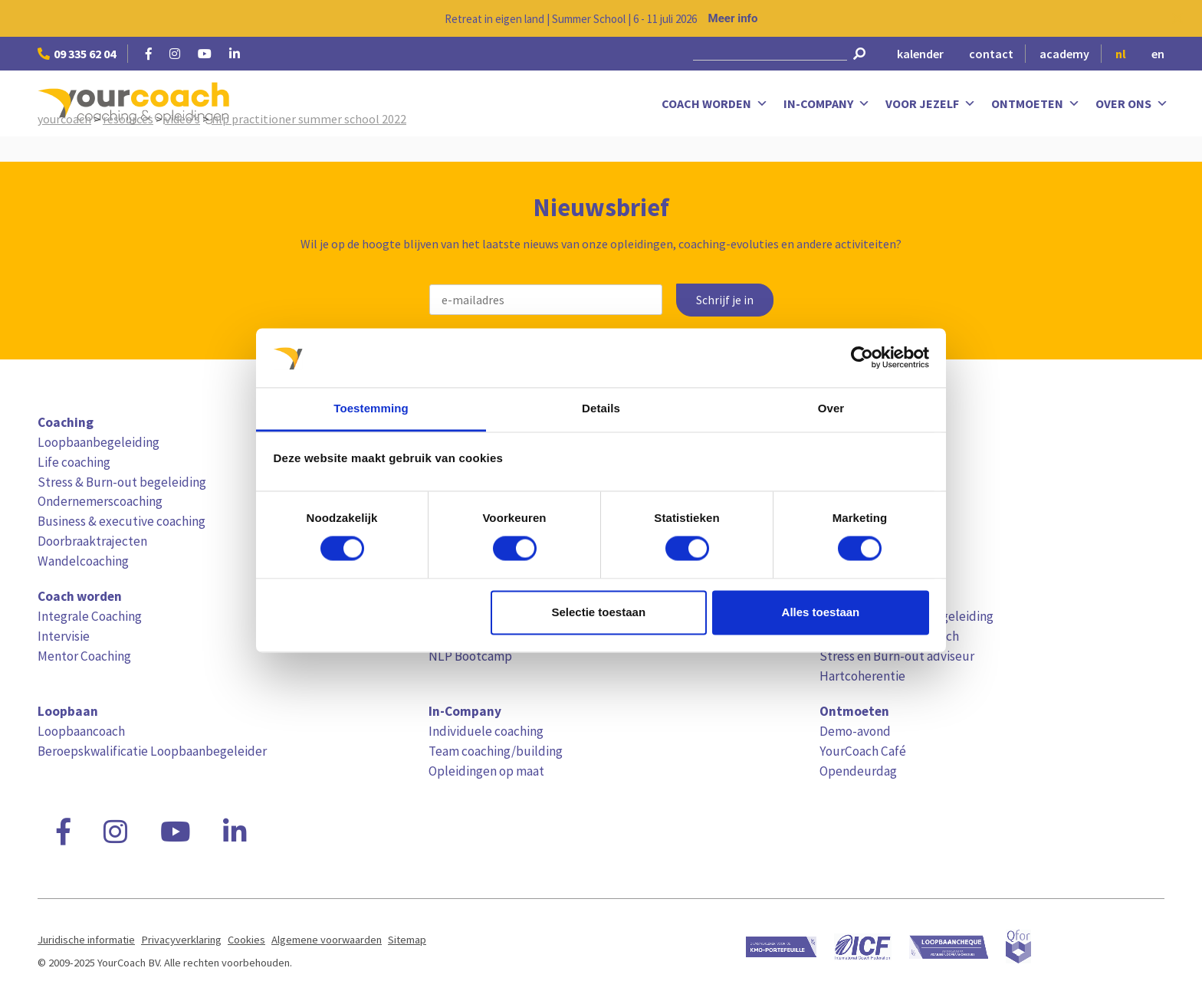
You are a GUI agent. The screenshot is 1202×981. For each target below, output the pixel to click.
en (1157, 53)
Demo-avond (855, 731)
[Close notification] (1177, 18)
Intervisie (64, 636)
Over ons (1131, 104)
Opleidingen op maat (486, 771)
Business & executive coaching (121, 521)
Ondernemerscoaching (100, 501)
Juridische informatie (86, 940)
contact (991, 53)
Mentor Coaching (84, 656)
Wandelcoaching (83, 561)
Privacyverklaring (181, 940)
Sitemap (407, 940)
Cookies (246, 940)
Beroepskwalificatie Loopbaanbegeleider (152, 751)
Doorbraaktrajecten (92, 541)
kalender (920, 53)
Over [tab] (831, 408)
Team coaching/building (496, 751)
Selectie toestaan (599, 611)
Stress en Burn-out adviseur (896, 656)
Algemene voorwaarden (326, 940)
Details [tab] (601, 408)
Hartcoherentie (862, 676)
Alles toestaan (821, 611)
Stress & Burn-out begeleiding (122, 482)
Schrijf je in (725, 300)
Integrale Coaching (90, 616)
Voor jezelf (930, 104)
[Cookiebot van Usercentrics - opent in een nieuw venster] (862, 357)
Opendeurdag (858, 771)
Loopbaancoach (81, 731)
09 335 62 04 (77, 53)
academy (1064, 53)
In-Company (826, 104)
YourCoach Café (862, 751)
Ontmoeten (1035, 104)
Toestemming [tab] (371, 408)
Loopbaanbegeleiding (98, 442)
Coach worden (715, 104)
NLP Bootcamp (470, 656)
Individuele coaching (486, 731)
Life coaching (74, 462)
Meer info (733, 18)
